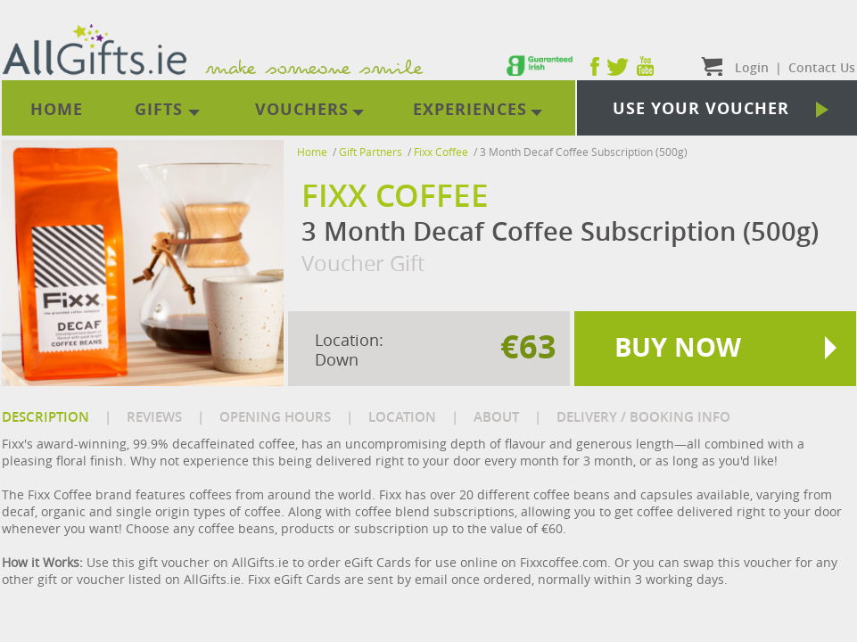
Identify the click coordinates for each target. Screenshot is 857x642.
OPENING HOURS (275, 416)
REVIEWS (154, 416)
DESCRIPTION (45, 416)
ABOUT (496, 416)
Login (752, 67)
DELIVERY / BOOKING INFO (643, 416)
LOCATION (402, 416)
